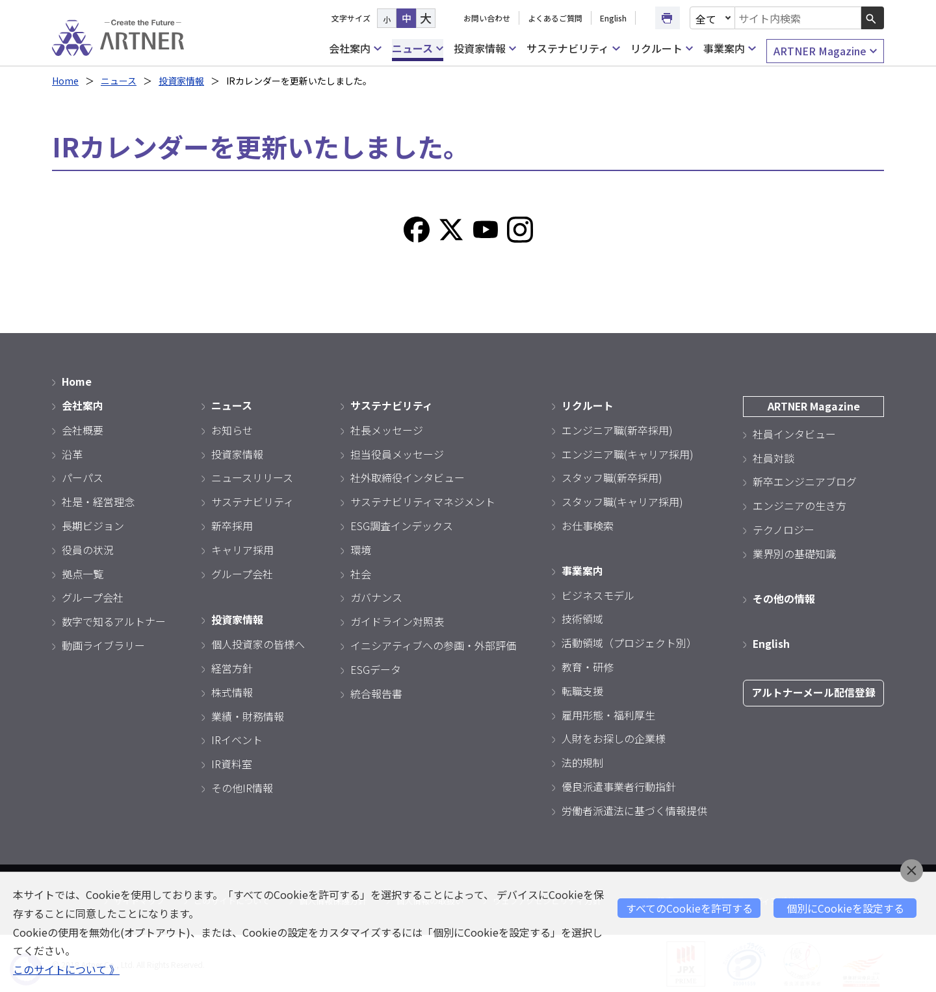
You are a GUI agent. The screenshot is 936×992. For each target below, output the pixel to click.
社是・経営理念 (98, 501)
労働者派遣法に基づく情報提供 (634, 808)
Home (65, 80)
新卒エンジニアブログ (805, 481)
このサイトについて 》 (66, 969)
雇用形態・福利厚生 (608, 713)
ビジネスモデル (598, 593)
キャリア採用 (242, 548)
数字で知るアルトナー (114, 620)
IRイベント (237, 738)
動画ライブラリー (103, 644)
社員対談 (773, 456)
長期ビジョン (93, 524)
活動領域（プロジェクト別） (629, 641)
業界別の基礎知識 (794, 552)
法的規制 (582, 761)
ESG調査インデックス (401, 524)
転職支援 (582, 689)
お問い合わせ (486, 17)
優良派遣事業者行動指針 (619, 784)
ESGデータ (375, 668)
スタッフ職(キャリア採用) (622, 501)
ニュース (417, 48)
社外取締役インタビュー (407, 477)
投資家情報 (485, 48)
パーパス (82, 477)
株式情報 (232, 690)
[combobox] (798, 18)
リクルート (661, 48)
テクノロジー (783, 528)
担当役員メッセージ (397, 453)
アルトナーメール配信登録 (813, 691)
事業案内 (729, 48)
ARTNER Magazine (825, 51)
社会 (360, 572)
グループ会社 (93, 596)
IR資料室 (231, 762)
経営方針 (232, 666)
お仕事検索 (588, 524)
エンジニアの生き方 (799, 505)
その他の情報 (784, 597)
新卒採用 (232, 524)
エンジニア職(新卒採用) (617, 428)
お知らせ (232, 428)
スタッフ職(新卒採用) (612, 477)
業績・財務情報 (247, 714)
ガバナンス (376, 596)
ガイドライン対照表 (397, 620)
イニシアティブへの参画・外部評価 (433, 644)
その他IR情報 (242, 786)
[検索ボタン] (872, 18)
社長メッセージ (386, 428)
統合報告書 (376, 692)
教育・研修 (588, 665)
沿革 (72, 453)
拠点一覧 (82, 572)
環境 (360, 548)
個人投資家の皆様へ (258, 642)
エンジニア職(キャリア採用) (628, 453)
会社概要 (82, 428)
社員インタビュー (794, 432)
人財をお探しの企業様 (614, 737)
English (613, 17)
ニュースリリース (252, 477)
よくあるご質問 (555, 17)
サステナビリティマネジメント (422, 501)
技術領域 (582, 617)
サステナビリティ (572, 48)
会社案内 (355, 48)
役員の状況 (88, 548)
